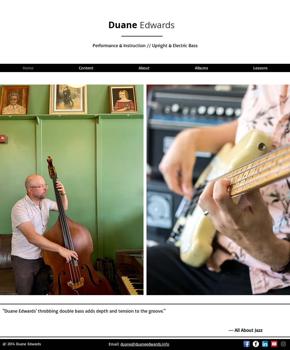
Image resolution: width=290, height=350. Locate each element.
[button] (86, 68)
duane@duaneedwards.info (144, 343)
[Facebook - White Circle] (256, 344)
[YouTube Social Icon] (274, 344)
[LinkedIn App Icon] (265, 344)
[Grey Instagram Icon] (283, 344)
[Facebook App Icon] (247, 344)
